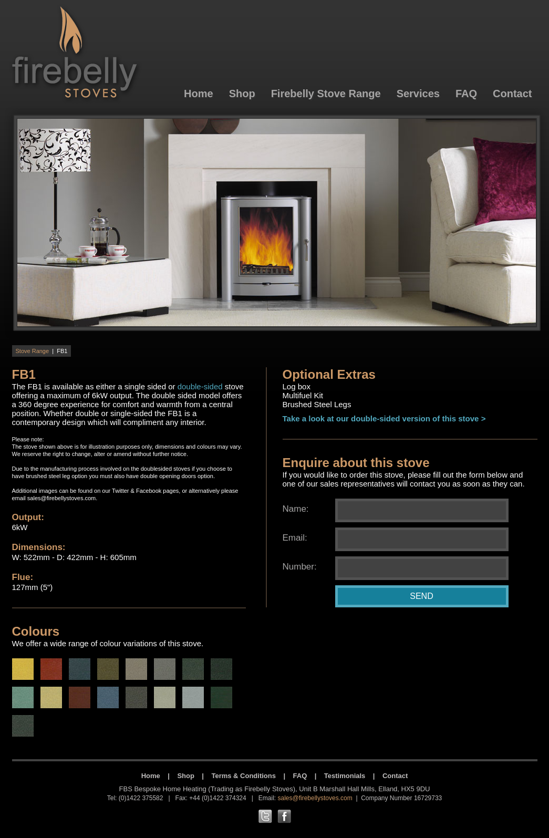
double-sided (200, 386)
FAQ (300, 776)
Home (150, 776)
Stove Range (32, 351)
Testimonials (345, 776)
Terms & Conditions (243, 776)
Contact (395, 776)
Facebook (148, 491)
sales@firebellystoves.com (61, 498)
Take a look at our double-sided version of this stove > (384, 418)
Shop (185, 776)
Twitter (120, 491)
